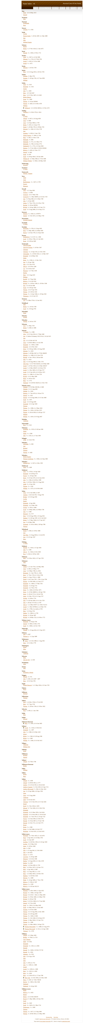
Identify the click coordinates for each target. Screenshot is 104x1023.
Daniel (25, 127)
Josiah (24, 372)
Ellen (24, 649)
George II (25, 194)
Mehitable (25, 139)
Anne (24, 84)
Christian (25, 249)
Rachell (25, 279)
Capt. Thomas (26, 939)
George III (26, 196)
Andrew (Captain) (28, 787)
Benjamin (25, 573)
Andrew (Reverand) (28, 789)
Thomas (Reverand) (30, 929)
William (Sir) (26, 747)
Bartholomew (26, 182)
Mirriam (25, 878)
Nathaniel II (26, 146)
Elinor (24, 647)
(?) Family (26, 332)
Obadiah (25, 387)
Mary (24, 72)
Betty (24, 575)
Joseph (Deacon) (27, 685)
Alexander (26, 444)
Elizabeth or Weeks (28, 672)
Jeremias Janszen (27, 220)
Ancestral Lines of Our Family (45, 7)
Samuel (25, 15)
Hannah (25, 53)
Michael (25, 693)
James (24, 596)
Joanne (25, 89)
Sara (24, 285)
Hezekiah (25, 831)
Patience (25, 148)
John (24, 19)
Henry (24, 260)
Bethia (25, 125)
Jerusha (25, 598)
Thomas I (25, 931)
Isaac (24, 702)
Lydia (24, 440)
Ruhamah (25, 621)
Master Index (62, 7)
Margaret (25, 186)
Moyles (25, 982)
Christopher (26, 254)
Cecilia (25, 34)
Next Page (80, 7)
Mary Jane (27, 977)
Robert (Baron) (27, 97)
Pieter (24, 689)
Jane (24, 38)
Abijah (25, 566)
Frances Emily (27, 36)
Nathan (25, 613)
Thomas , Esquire (27, 173)
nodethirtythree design (66, 1021)
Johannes (25, 954)
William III (26, 158)
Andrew (25, 785)
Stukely (25, 216)
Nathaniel (25, 382)
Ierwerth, (25, 165)
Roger (24, 241)
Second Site (48, 1021)
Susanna (25, 76)
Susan (24, 99)
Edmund (25, 59)
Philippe (25, 277)
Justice (25, 374)
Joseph (25, 61)
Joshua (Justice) (27, 135)
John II (25, 266)
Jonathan (25, 133)
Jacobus (25, 844)
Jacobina (25, 842)
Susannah (25, 404)
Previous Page (73, 7)
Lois (24, 300)
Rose (24, 425)
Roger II (25, 999)
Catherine (25, 421)
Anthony (25, 495)
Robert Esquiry (27, 456)
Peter (24, 25)
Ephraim (25, 351)
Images (67, 7)
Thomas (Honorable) (30, 926)
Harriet (25, 232)
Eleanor (25, 581)
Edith (24, 941)
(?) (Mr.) (25, 116)
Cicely (26, 728)
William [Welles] (27, 161)
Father (24, 258)
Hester (25, 774)
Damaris (25, 213)
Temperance (26, 1007)
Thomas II (26, 112)
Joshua (25, 203)
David (24, 806)
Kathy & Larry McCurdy (44, 1019)
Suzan (24, 287)
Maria (24, 378)
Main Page (36, 7)
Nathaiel (25, 518)
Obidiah (25, 391)
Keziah (25, 376)
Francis (25, 184)
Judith (24, 484)
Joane (24, 12)
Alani (24, 177)
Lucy (24, 325)
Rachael (25, 205)
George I (25, 192)
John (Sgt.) (26, 363)
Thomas (25, 101)
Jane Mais (25, 535)
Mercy (25, 980)
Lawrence (25, 856)
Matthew (25, 875)
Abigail (25, 118)
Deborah (25, 67)
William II (27, 108)
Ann (24, 336)
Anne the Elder (27, 245)
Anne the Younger (28, 247)
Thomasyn (26, 296)
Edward (25, 719)
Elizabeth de (26, 237)
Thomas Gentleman (28, 459)
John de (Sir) (26, 660)
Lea (24, 268)
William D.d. (26, 463)
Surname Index (55, 7)
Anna (24, 57)
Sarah (24, 154)
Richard (25, 207)
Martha (25, 273)
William (25, 80)
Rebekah (25, 890)
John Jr (25, 604)
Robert (25, 46)
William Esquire (27, 42)
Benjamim (26, 228)
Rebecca (25, 150)
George (25, 317)
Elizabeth (25, 86)
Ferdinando (26, 23)
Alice (24, 190)
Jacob (24, 239)
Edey (24, 715)
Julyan (25, 734)
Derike (25, 766)
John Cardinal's (43, 1021)
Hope (24, 837)
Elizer (24, 349)
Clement (25, 29)
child (24, 799)
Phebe (24, 880)
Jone (24, 537)
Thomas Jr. (26, 636)
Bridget (25, 497)
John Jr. (25, 552)
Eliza (24, 230)
